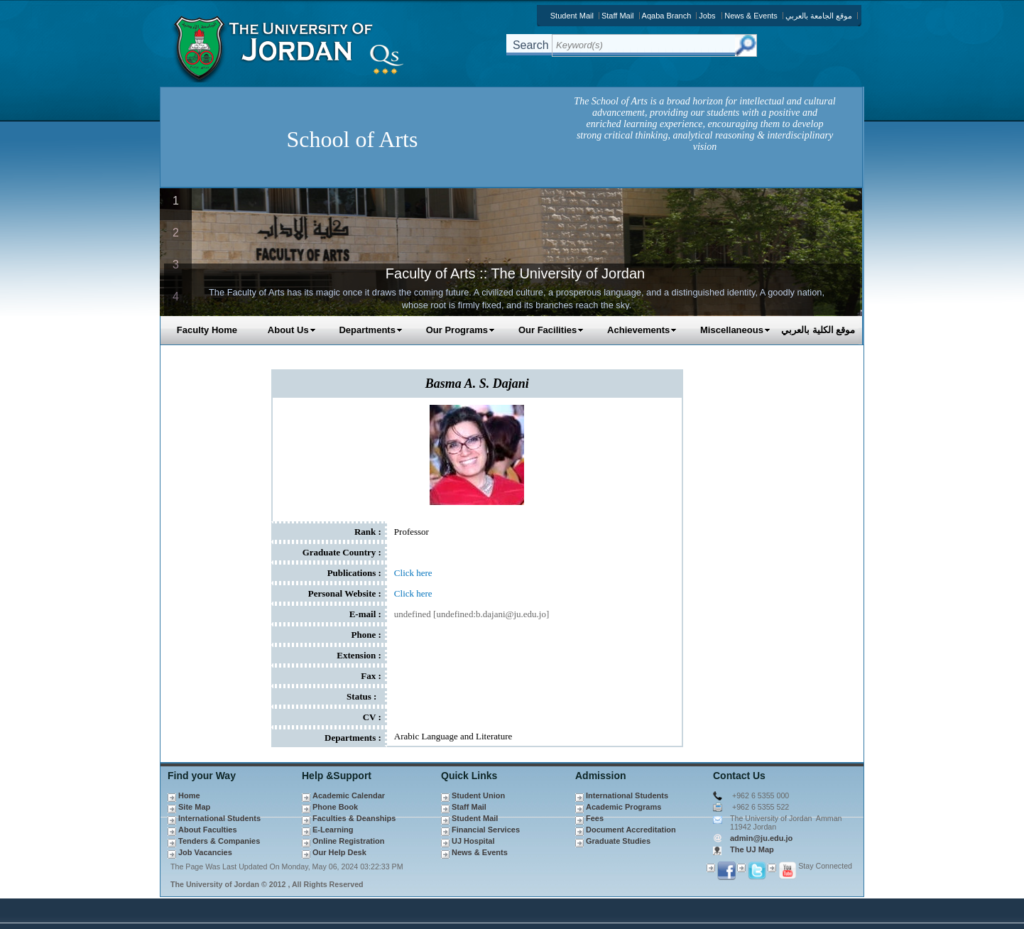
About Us (292, 330)
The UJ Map (752, 849)
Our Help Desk (339, 852)
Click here (413, 572)
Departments (370, 330)
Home (189, 795)
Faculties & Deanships (354, 818)
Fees (595, 818)
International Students (219, 818)
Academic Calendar (348, 795)
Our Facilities (551, 330)
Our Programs (460, 330)
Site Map (194, 807)
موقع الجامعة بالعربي (818, 15)
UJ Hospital (473, 841)
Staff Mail (617, 15)
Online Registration (348, 841)
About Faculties (207, 829)
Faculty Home (207, 330)
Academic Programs (623, 807)
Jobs (707, 15)
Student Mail (572, 15)
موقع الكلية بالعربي (818, 330)
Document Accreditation (631, 829)
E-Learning (332, 829)
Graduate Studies (618, 841)
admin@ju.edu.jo (761, 838)
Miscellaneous (735, 330)
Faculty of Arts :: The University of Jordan (515, 273)
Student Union (478, 795)
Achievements (642, 330)
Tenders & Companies (219, 841)
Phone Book (335, 807)
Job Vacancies (205, 852)
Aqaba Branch (667, 15)
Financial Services (486, 829)
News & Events (751, 15)
